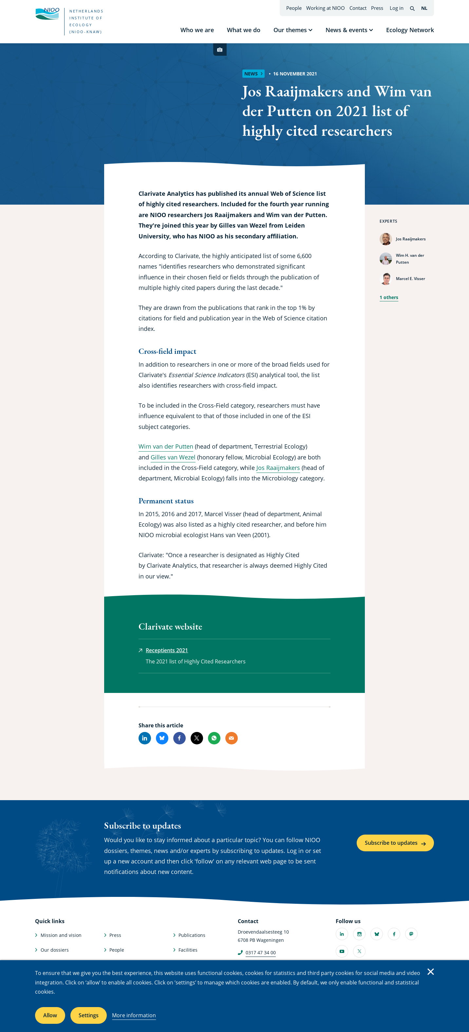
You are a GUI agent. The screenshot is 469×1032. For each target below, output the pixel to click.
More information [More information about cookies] (134, 1015)
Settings (89, 1015)
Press (377, 8)
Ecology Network (410, 30)
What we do (243, 30)
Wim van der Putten (166, 446)
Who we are (197, 30)
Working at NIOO (325, 8)
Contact (357, 8)
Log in (396, 8)
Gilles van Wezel (173, 457)
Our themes (290, 30)
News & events (346, 30)
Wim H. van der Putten (410, 259)
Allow (50, 1015)
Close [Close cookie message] (430, 971)
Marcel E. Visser (410, 278)
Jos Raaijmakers (411, 239)
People (294, 8)
